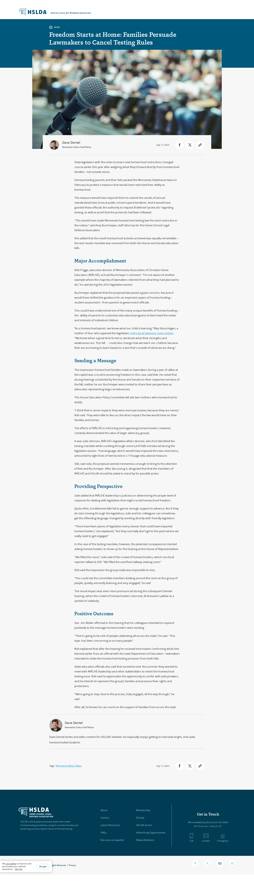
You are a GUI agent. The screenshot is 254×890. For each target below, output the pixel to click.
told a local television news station (152, 333)
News (78, 766)
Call (191, 837)
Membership (143, 810)
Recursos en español (112, 840)
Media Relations (145, 840)
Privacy (72, 865)
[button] (179, 145)
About (103, 810)
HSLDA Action (144, 825)
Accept (42, 866)
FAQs (103, 832)
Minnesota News (65, 766)
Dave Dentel (71, 143)
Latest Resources (110, 825)
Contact (206, 837)
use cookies (11, 863)
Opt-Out (19, 869)
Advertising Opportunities (150, 832)
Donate (140, 817)
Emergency (222, 837)
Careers (104, 817)
